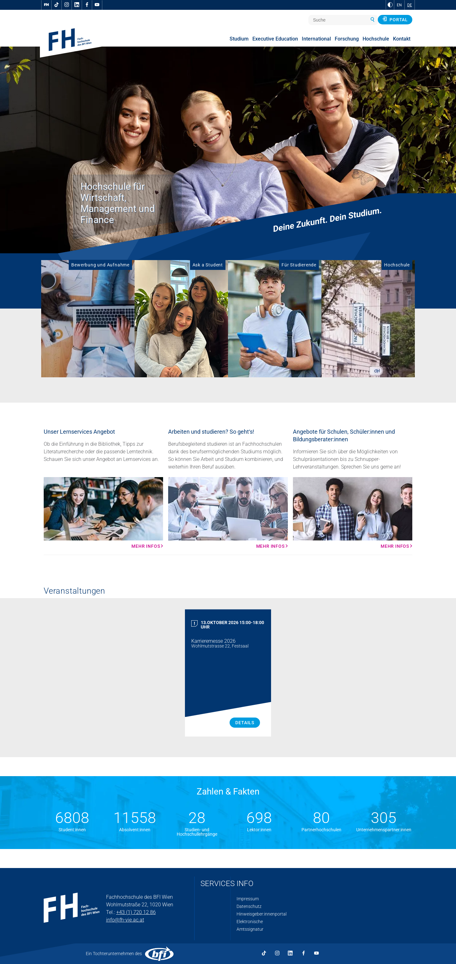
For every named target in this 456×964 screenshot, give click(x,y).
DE (409, 5)
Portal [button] (395, 19)
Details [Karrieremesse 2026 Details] (244, 722)
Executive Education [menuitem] (275, 39)
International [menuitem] (316, 39)
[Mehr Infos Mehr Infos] (103, 513)
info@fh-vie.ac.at (125, 920)
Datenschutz (249, 906)
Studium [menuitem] (239, 39)
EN (399, 5)
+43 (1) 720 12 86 (136, 912)
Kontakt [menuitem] (401, 39)
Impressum (248, 898)
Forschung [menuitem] (347, 39)
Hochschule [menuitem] (376, 39)
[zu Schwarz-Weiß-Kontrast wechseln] (390, 4)
